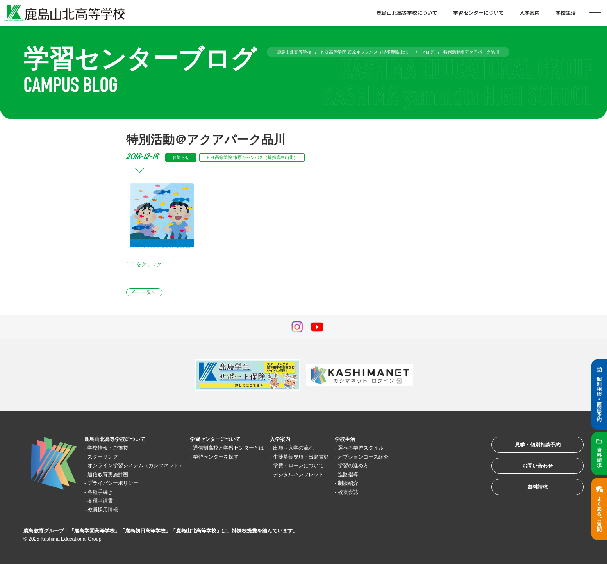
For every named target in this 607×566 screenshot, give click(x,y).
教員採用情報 (107, 511)
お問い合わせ (530, 473)
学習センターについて (478, 12)
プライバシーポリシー (118, 485)
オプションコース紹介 (405, 458)
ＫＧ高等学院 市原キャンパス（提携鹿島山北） (266, 157)
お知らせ (183, 157)
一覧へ (152, 293)
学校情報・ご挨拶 (112, 449)
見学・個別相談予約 (530, 449)
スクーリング (107, 458)
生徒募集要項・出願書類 (334, 458)
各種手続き (104, 493)
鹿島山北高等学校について (407, 12)
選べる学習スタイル (402, 449)
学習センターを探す (236, 458)
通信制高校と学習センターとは (251, 449)
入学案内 (530, 12)
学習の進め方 (393, 467)
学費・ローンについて (331, 467)
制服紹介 (387, 485)
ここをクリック (146, 264)
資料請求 (530, 497)
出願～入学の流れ (325, 449)
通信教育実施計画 (112, 476)
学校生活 (565, 12)
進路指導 (387, 476)
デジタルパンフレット (331, 476)
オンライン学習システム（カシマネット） (145, 467)
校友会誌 (387, 493)
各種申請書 (104, 502)
